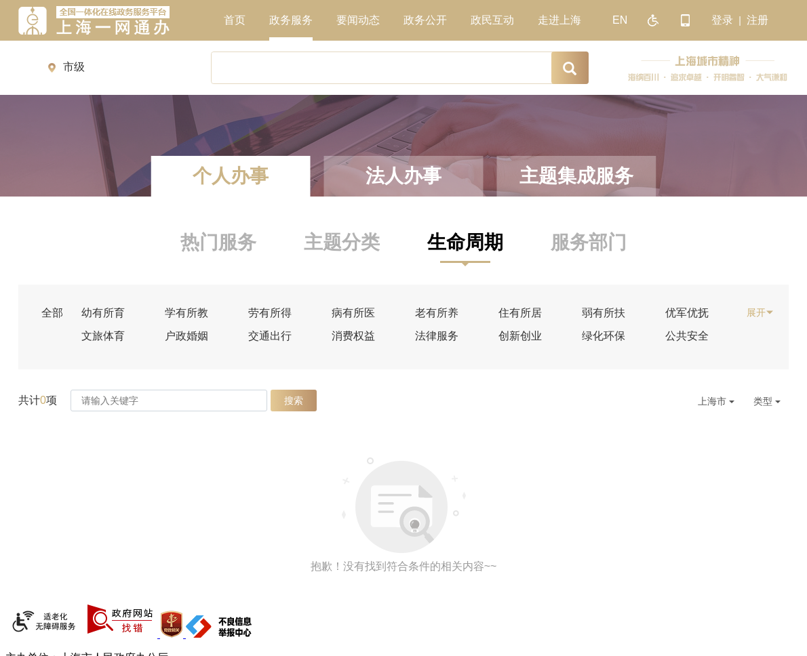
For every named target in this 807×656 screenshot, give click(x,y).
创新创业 (520, 336)
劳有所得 (270, 313)
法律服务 (436, 336)
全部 (52, 313)
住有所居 (520, 313)
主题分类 (342, 242)
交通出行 (270, 336)
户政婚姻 (186, 336)
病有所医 (353, 313)
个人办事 (231, 175)
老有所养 (436, 313)
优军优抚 (687, 313)
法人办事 (403, 175)
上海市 (716, 401)
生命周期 (465, 242)
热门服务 (218, 242)
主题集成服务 (576, 175)
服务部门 (589, 242)
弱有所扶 (603, 313)
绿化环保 (603, 336)
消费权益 (353, 336)
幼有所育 (103, 313)
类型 (767, 401)
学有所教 (186, 313)
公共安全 (687, 336)
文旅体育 (103, 336)
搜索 (293, 400)
